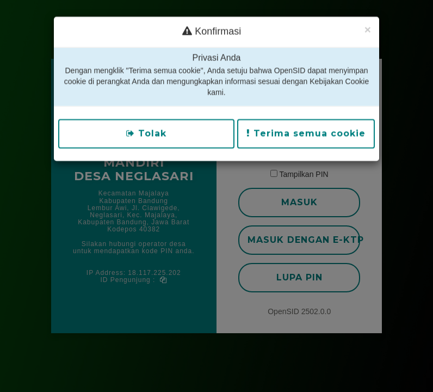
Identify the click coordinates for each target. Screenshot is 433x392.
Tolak (146, 120)
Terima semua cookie (306, 120)
